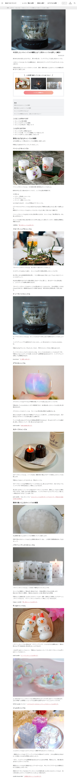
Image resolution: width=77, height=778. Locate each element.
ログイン (64, 3)
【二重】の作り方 (24, 359)
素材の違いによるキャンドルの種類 (22, 108)
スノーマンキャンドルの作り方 (29, 655)
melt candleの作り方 (26, 425)
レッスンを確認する (38, 92)
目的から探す (41, 3)
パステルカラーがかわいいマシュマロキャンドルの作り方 (42, 704)
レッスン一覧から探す (28, 3)
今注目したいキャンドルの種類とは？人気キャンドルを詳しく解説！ (36, 7)
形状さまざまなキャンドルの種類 (22, 105)
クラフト (12, 7)
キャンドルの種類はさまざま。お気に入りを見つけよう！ (28, 113)
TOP (8, 7)
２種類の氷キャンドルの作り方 (32, 776)
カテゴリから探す (52, 3)
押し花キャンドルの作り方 (26, 225)
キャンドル (18, 7)
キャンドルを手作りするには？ (21, 111)
